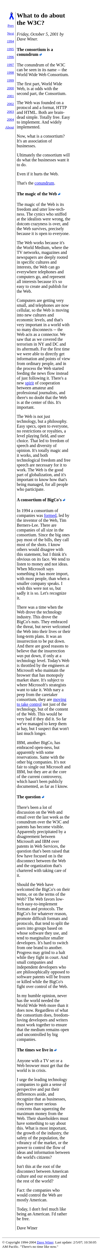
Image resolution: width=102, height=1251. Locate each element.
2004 (10, 119)
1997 (10, 65)
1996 (10, 57)
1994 (10, 41)
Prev (11, 25)
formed (50, 515)
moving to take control (41, 702)
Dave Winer (45, 1242)
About (9, 127)
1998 (10, 72)
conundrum (44, 183)
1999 (10, 80)
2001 (10, 96)
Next (10, 33)
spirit (29, 383)
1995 (10, 49)
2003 (10, 112)
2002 (10, 104)
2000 (10, 88)
